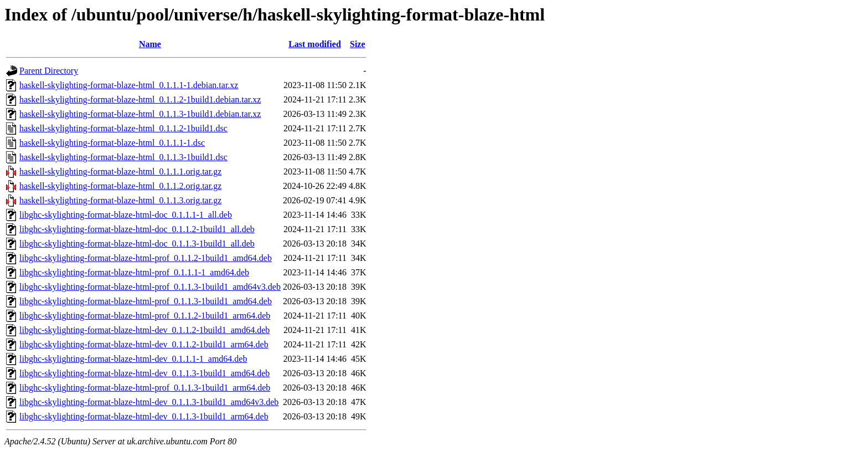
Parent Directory (48, 70)
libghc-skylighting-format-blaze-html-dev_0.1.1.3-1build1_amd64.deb (144, 373)
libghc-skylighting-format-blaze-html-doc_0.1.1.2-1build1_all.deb (137, 229)
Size (357, 44)
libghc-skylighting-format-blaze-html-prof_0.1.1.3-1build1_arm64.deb (144, 387)
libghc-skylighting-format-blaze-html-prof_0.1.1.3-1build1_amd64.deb (145, 301)
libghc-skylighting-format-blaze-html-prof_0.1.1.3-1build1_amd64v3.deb (150, 286)
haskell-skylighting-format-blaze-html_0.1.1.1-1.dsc (112, 142)
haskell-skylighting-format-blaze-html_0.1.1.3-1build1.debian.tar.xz (140, 114)
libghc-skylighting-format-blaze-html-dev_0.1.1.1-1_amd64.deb (133, 358)
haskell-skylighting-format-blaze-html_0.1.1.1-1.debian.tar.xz (128, 85)
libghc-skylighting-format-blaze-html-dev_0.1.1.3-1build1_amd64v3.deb (148, 402)
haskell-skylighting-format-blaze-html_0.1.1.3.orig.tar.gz (120, 200)
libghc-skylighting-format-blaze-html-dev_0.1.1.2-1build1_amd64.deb (144, 330)
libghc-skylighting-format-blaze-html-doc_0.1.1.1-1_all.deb (125, 214)
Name (150, 44)
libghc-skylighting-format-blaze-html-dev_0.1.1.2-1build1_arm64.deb (143, 344)
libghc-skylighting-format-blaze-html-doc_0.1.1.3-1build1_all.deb (137, 243)
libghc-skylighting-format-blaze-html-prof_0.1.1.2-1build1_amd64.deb (145, 258)
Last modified (314, 44)
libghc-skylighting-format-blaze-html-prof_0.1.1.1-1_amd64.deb (134, 272)
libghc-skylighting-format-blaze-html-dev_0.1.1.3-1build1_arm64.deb (143, 416)
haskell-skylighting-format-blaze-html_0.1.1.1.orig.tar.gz (120, 171)
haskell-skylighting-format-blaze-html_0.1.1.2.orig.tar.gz (120, 186)
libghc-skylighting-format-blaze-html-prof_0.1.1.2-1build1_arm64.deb (144, 315)
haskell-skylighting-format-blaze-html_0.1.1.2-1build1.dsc (123, 128)
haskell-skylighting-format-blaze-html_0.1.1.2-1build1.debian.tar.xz (140, 99)
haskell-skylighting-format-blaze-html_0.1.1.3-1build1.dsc (123, 157)
